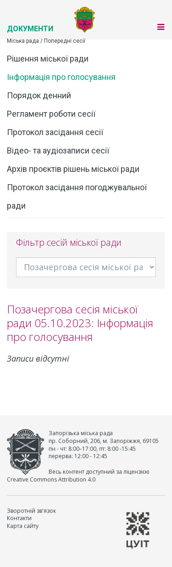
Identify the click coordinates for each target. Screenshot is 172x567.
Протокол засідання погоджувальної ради (77, 196)
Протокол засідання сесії (55, 132)
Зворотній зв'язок (31, 511)
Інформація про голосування (61, 77)
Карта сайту (23, 526)
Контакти (19, 518)
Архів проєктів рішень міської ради (73, 169)
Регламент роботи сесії (51, 114)
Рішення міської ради (48, 58)
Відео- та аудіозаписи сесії (58, 150)
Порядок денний (39, 95)
